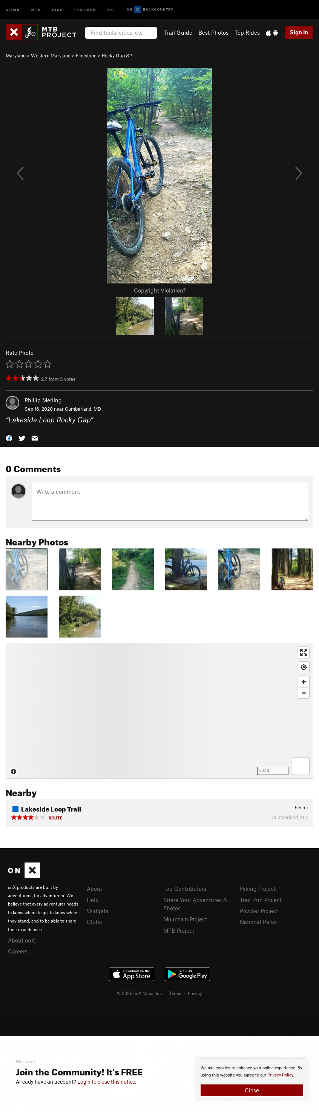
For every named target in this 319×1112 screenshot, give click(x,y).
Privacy (195, 993)
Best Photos (213, 32)
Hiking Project (258, 888)
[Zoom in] (303, 681)
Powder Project (259, 910)
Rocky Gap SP (117, 55)
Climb (13, 9)
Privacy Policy (280, 1075)
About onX (21, 940)
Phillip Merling (43, 400)
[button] (9, 437)
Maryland (16, 55)
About (94, 888)
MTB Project (178, 930)
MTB (36, 9)
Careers (18, 951)
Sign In (299, 32)
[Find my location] (303, 667)
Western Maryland (51, 55)
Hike (57, 9)
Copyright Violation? (160, 290)
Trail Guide (178, 32)
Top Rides (247, 32)
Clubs (94, 921)
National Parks (258, 921)
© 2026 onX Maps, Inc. (140, 993)
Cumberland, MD (83, 409)
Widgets (97, 910)
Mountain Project (185, 919)
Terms (175, 993)
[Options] (300, 766)
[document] (252, 1080)
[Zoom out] (303, 692)
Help (93, 899)
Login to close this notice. (106, 1082)
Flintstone (86, 55)
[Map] (159, 710)
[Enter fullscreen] (303, 652)
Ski (111, 9)
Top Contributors (184, 888)
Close (252, 1090)
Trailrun (85, 9)
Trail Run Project (261, 899)
